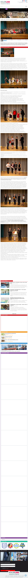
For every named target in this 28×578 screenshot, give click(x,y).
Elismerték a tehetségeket (13, 19)
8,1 (25, 2)
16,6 (24, 2)
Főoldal (2, 19)
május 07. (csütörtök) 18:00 (9, 341)
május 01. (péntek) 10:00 (9, 338)
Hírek (4, 19)
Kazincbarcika (8, 19)
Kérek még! (14, 313)
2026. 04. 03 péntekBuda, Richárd (20, 2)
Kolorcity (3, 539)
